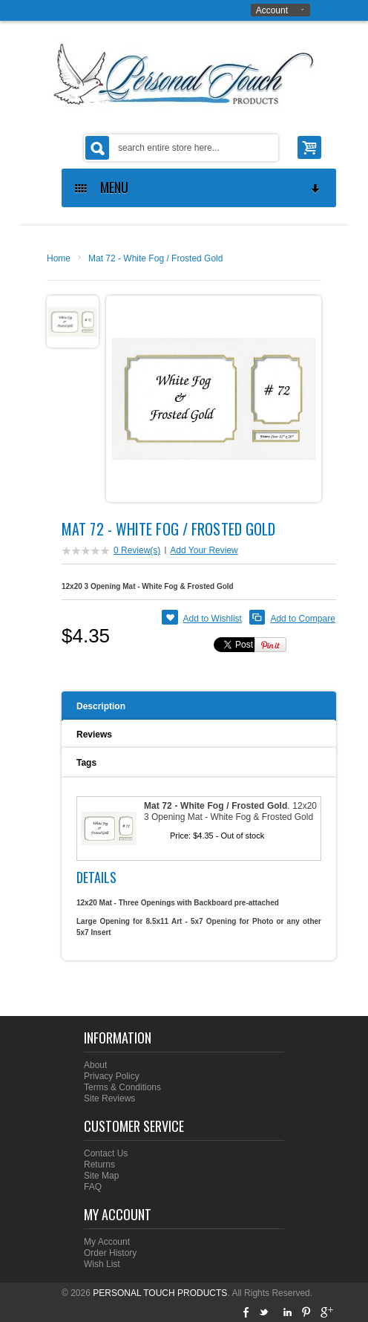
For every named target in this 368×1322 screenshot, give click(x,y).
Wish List (102, 1264)
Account (272, 10)
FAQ (93, 1187)
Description (100, 706)
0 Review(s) (137, 550)
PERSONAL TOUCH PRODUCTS (160, 1293)
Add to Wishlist (212, 618)
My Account (107, 1242)
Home (58, 258)
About (95, 1065)
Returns (99, 1164)
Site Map (101, 1175)
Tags (86, 763)
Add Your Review (203, 550)
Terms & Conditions (122, 1087)
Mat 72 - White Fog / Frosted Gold (155, 258)
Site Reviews (109, 1098)
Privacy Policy (111, 1076)
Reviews (94, 734)
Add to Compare (302, 618)
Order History (110, 1253)
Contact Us (106, 1153)
